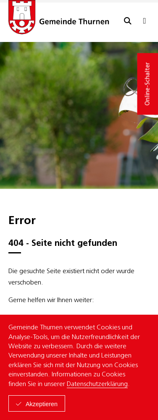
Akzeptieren (42, 404)
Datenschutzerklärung (97, 384)
